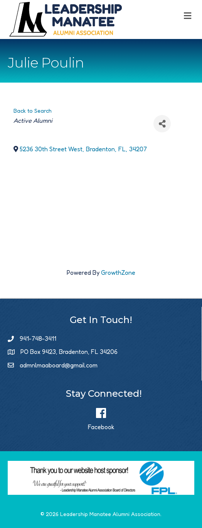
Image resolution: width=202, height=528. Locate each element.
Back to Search (32, 110)
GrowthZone (118, 272)
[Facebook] (101, 417)
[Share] (162, 123)
